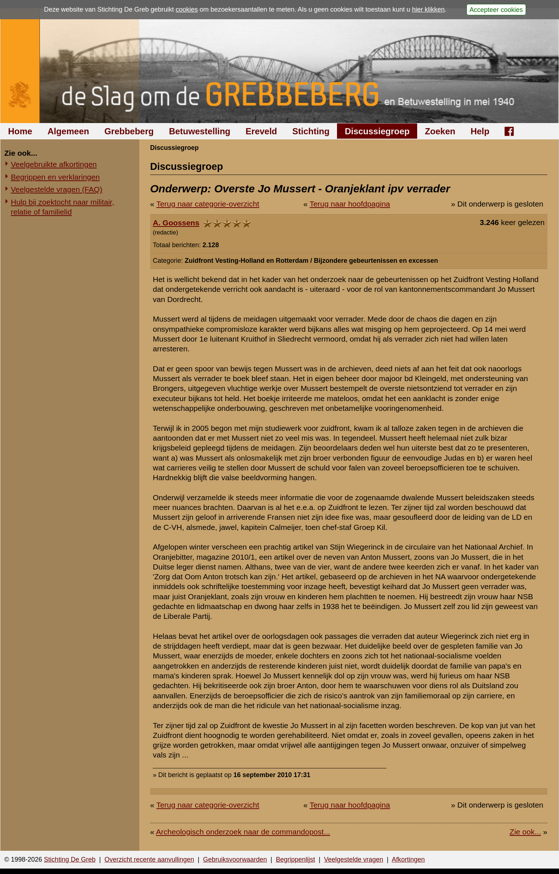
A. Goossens (176, 222)
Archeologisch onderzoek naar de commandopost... (243, 832)
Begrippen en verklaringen (55, 177)
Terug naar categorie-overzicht (207, 204)
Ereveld (261, 131)
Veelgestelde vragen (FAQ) (56, 189)
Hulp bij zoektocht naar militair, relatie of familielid (62, 207)
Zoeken (440, 131)
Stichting (311, 131)
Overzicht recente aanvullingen (149, 859)
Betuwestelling (199, 131)
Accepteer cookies (496, 9)
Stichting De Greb (69, 859)
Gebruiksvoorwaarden (235, 859)
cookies (187, 9)
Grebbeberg (129, 131)
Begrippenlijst (295, 859)
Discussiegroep (377, 131)
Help (479, 131)
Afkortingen (408, 859)
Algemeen (68, 131)
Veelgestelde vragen (353, 859)
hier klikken (428, 9)
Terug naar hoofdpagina (349, 204)
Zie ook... (525, 832)
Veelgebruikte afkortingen (54, 164)
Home (20, 131)
